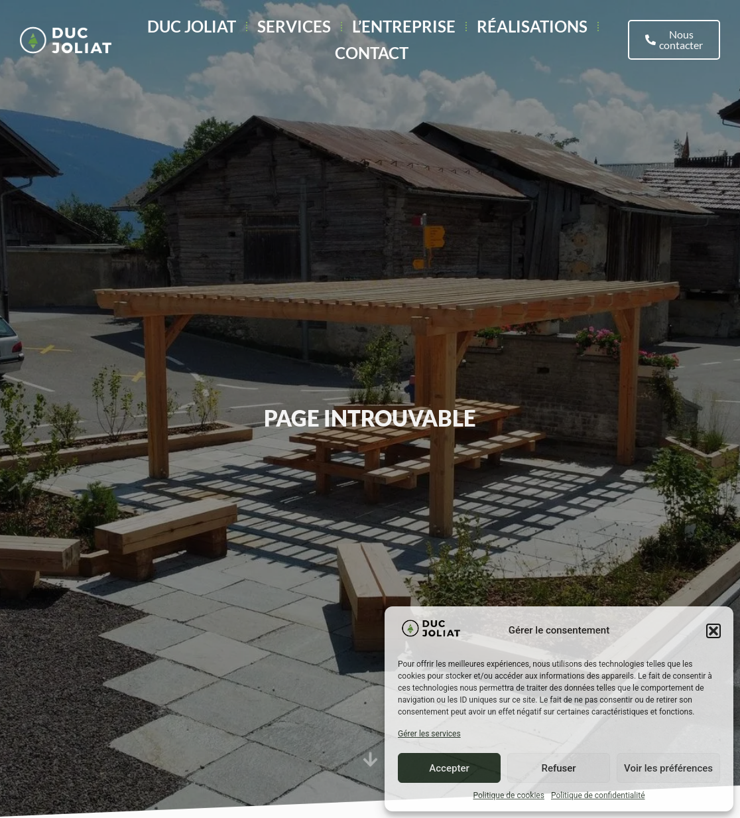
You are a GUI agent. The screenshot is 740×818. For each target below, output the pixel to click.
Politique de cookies (508, 795)
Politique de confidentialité (598, 795)
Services (294, 26)
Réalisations (532, 26)
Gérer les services (429, 733)
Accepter (449, 768)
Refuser (558, 768)
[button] (713, 631)
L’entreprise (404, 26)
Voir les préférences (668, 768)
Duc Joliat (191, 26)
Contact (371, 52)
